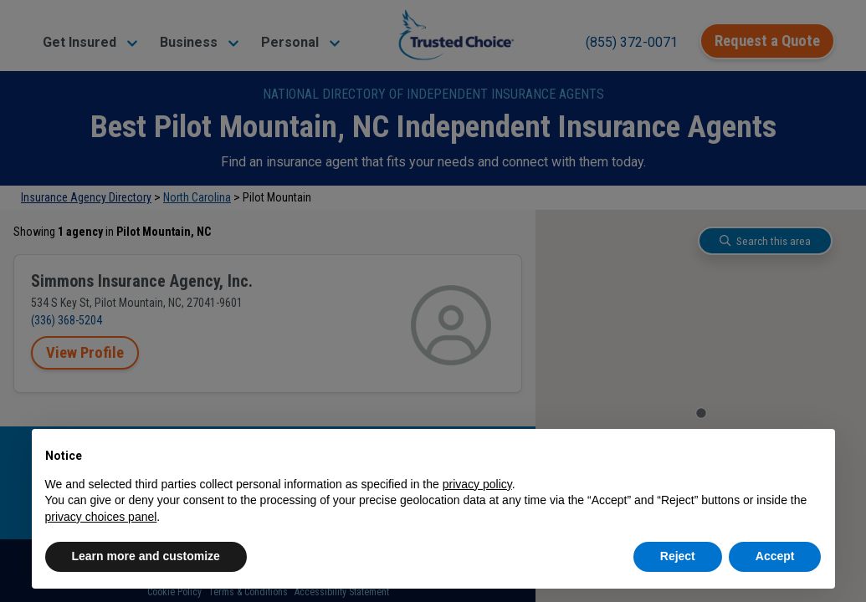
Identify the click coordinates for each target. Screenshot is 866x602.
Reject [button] (677, 556)
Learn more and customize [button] (146, 556)
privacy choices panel (101, 516)
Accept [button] (775, 556)
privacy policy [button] (477, 484)
